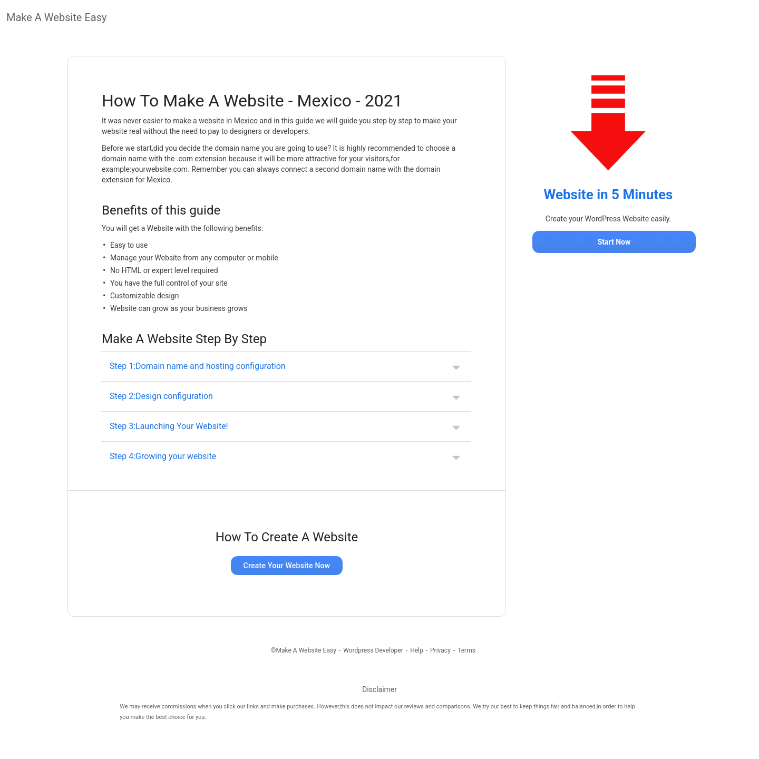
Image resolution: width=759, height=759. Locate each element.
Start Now (614, 242)
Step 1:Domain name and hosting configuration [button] (198, 366)
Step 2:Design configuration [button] (161, 396)
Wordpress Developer (373, 650)
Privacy (440, 650)
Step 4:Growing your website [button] (163, 456)
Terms (466, 650)
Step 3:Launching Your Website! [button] (169, 426)
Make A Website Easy (56, 17)
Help (416, 650)
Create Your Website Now (287, 565)
